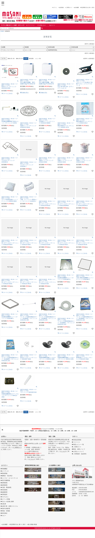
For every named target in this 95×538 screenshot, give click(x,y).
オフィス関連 (6, 499)
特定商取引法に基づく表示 (87, 7)
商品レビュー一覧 (78, 444)
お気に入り (41, 25)
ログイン (55, 7)
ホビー (4, 515)
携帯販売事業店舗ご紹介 (32, 465)
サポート (75, 436)
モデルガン (5, 497)
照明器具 (4, 494)
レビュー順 (38, 58)
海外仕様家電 (6, 508)
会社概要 (76, 7)
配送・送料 (28, 436)
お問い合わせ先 (77, 465)
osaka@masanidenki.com (86, 491)
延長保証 (4, 513)
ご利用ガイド (69, 7)
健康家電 (4, 492)
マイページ (30, 25)
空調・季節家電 (6, 487)
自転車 (4, 504)
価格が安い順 (11, 58)
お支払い (3, 436)
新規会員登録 (77, 440)
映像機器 (4, 468)
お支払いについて (78, 451)
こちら (32, 459)
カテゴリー (4, 465)
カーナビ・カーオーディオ (10, 478)
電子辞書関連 (6, 480)
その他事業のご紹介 (54, 465)
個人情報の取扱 (32, 524)
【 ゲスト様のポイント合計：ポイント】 (13, 25)
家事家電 (4, 485)
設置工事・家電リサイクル (10, 506)
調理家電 (4, 482)
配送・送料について (79, 449)
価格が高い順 (19, 58)
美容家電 (4, 490)
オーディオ (5, 471)
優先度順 (31, 58)
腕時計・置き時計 (7, 475)
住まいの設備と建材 (8, 501)
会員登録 (61, 7)
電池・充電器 (6, 511)
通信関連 (4, 473)
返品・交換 (52, 436)
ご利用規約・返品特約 (79, 454)
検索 (42, 28)
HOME (2, 31)
